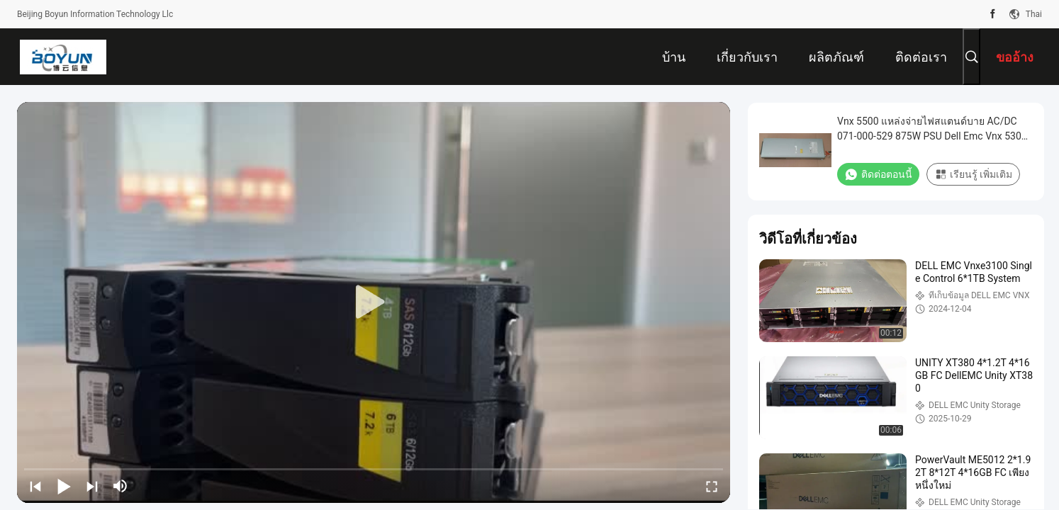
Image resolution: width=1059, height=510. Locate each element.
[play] (373, 302)
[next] (92, 486)
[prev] (35, 486)
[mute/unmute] (120, 486)
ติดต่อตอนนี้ (878, 174)
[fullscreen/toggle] (711, 486)
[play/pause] (64, 486)
